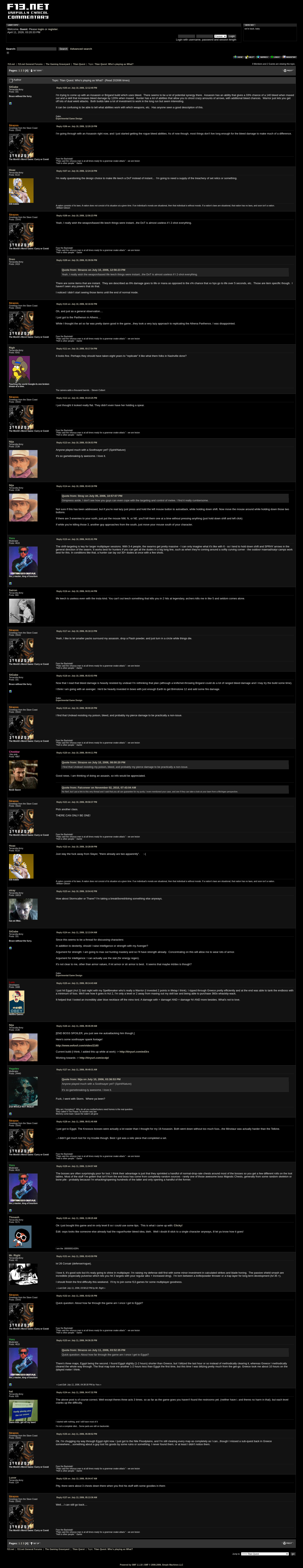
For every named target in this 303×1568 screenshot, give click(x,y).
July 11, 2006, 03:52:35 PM (76, 1296)
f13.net (11, 64)
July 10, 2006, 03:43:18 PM (76, 486)
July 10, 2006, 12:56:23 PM (76, 216)
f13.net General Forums (30, 64)
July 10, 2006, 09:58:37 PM (76, 802)
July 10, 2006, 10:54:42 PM (76, 891)
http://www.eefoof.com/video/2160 (77, 1045)
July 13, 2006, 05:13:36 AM (76, 1497)
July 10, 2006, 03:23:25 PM (76, 398)
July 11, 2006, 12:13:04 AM (76, 932)
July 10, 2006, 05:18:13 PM (76, 631)
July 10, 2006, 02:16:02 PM (76, 304)
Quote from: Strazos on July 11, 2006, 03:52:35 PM (93, 1350)
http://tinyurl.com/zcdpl (94, 1057)
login (41, 29)
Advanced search (81, 48)
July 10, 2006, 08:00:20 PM (76, 708)
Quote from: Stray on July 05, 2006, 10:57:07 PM (92, 495)
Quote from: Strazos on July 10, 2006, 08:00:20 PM (93, 762)
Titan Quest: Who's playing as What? (114, 64)
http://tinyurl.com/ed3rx (134, 1051)
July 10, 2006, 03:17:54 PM (76, 349)
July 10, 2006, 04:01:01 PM (76, 539)
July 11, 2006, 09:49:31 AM (76, 1070)
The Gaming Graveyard (58, 64)
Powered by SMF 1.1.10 (131, 1565)
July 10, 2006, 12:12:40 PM (76, 88)
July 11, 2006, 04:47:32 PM (76, 1392)
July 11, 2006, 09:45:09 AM (76, 1026)
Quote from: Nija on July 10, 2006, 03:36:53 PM (91, 1079)
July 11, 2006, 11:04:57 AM (76, 1166)
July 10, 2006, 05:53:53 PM (76, 676)
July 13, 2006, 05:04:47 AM (76, 1479)
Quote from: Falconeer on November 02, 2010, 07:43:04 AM (99, 787)
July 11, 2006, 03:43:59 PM (76, 1256)
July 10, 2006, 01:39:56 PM (76, 260)
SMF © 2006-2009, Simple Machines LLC (163, 1565)
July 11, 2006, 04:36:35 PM (76, 1340)
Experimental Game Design (69, 118)
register (53, 29)
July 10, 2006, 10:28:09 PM (76, 847)
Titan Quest (79, 64)
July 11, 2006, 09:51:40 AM (76, 1122)
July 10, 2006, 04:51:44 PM (76, 591)
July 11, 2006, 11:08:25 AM (76, 1218)
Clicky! (178, 1225)
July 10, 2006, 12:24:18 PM (76, 171)
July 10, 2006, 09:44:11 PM (76, 753)
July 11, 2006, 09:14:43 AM (76, 983)
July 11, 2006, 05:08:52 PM (76, 1434)
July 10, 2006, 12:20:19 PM (76, 126)
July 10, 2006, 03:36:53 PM (76, 443)
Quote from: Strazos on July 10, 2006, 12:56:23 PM (93, 269)
